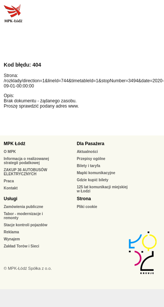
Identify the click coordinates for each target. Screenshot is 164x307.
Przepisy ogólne (91, 159)
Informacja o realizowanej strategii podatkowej (26, 161)
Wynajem (12, 239)
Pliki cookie (87, 207)
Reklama (11, 232)
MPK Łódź (14, 143)
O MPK (10, 152)
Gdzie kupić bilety (92, 180)
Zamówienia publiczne (23, 207)
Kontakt (10, 188)
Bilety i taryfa (88, 166)
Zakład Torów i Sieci (21, 246)
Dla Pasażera (90, 143)
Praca (9, 181)
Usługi (10, 198)
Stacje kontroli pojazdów (25, 225)
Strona (84, 198)
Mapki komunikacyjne (96, 173)
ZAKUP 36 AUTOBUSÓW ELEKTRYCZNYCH (25, 172)
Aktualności (87, 152)
